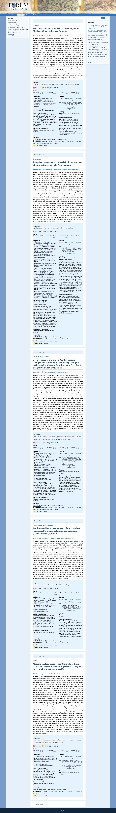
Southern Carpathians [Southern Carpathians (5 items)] (94, 51)
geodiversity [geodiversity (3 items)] (104, 33)
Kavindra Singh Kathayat (40, 538)
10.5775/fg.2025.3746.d (50, 88)
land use (36, 585)
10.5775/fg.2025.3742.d (50, 231)
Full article (38, 88)
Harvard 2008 (69, 98)
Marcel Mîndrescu (65, 36)
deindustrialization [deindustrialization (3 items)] (92, 30)
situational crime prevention (42, 742)
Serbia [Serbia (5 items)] (105, 49)
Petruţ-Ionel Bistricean (70, 169)
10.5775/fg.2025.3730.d (50, 746)
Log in (89, 62)
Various (10, 35)
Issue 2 (44, 21)
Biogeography (11, 20)
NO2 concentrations (67, 228)
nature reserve (76, 436)
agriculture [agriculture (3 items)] (90, 25)
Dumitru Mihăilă (57, 169)
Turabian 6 (78, 98)
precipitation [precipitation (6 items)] (91, 42)
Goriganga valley (53, 585)
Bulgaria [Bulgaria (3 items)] (105, 25)
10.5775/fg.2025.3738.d (50, 443)
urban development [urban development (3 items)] (99, 54)
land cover (43, 585)
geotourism (37, 439)
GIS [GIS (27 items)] (106, 35)
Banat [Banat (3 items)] (94, 25)
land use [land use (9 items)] (100, 39)
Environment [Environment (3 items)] (95, 31)
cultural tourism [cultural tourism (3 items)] (96, 28)
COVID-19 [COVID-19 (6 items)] (101, 27)
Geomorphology (12, 25)
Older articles (38, 804)
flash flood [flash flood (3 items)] (93, 33)
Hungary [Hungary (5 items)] (100, 37)
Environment (11, 24)
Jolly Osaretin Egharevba (40, 674)
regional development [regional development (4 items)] (102, 42)
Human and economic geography (16, 29)
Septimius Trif (37, 372)
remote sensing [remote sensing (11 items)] (94, 44)
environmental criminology (73, 740)
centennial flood (46, 84)
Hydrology (10, 31)
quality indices (38, 228)
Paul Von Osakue (56, 674)
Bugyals (68, 585)
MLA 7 (71, 101)
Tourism (10, 34)
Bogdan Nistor (47, 169)
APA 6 (61, 98)
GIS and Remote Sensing (14, 27)
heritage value (65, 439)
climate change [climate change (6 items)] (92, 27)
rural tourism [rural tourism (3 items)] (100, 49)
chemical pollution (49, 228)
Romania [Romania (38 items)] (93, 47)
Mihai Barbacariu (54, 36)
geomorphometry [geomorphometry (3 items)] (100, 35)
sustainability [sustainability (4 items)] (104, 51)
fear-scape (37, 740)
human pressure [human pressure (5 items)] (92, 37)
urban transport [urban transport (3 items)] (95, 56)
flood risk (37, 84)
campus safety (46, 740)
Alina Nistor (36, 169)
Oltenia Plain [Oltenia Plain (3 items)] (97, 41)
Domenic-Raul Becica (39, 36)
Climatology (11, 22)
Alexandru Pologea (50, 372)
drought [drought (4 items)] (90, 31)
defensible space (57, 742)
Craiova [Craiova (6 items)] (90, 29)
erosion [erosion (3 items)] (100, 31)
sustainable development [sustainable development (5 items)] (95, 52)
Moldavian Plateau (73, 84)
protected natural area (64, 436)
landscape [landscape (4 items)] (94, 39)
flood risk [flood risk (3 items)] (98, 33)
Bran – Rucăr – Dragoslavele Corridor (45, 436)
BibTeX (72, 109)
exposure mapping (57, 84)
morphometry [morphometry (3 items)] (91, 41)
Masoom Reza (55, 538)
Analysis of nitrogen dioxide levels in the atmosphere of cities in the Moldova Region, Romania (57, 163)
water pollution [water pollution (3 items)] (103, 56)
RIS (68, 109)
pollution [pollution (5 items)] (103, 41)
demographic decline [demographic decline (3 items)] (102, 30)
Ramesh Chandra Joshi (68, 538)
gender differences (58, 740)
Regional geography (13, 32)
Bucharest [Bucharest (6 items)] (99, 25)
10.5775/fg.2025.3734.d (50, 588)
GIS (66, 84)
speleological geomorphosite (51, 439)
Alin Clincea (60, 811)
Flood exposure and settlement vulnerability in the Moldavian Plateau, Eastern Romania (56, 29)
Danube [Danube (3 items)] (102, 28)
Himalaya (62, 585)
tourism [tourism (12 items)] (91, 54)
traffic (57, 228)
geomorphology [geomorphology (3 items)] (91, 35)
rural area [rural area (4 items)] (94, 49)
